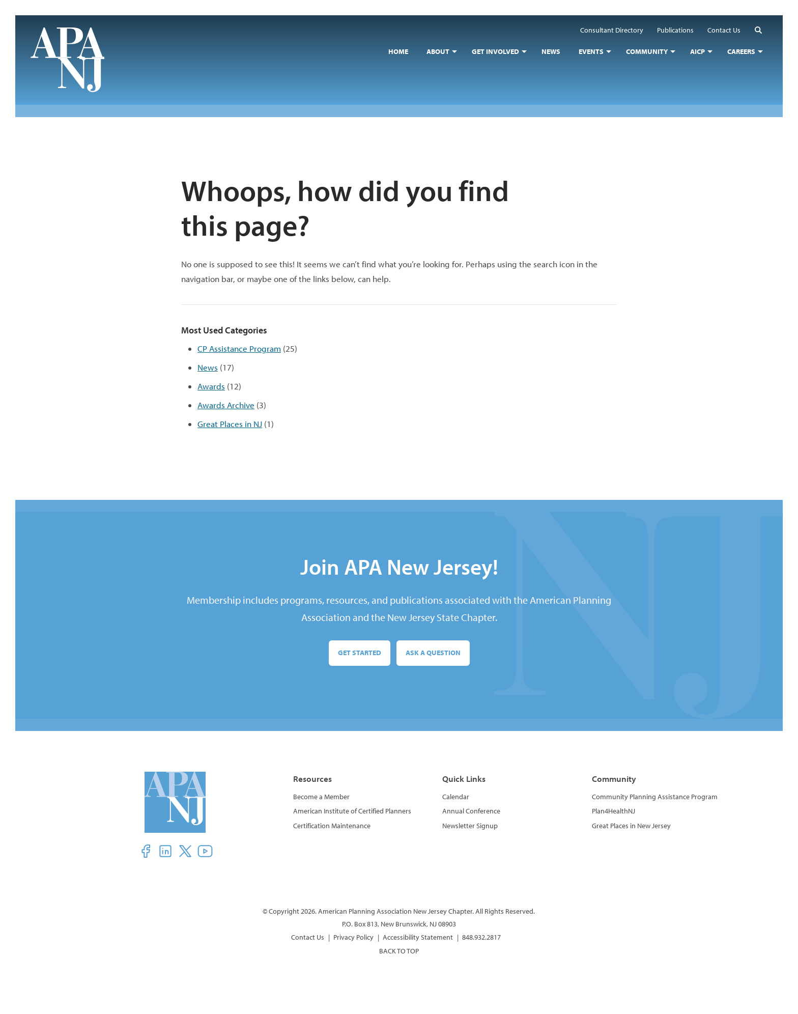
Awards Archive (225, 405)
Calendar (455, 796)
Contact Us (307, 937)
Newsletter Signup (470, 825)
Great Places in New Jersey (631, 825)
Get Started (359, 652)
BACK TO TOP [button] (399, 950)
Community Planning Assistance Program (655, 796)
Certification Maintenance (331, 825)
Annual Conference (471, 810)
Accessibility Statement (418, 937)
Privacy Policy (353, 937)
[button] (758, 29)
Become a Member (321, 796)
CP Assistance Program (239, 348)
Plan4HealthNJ (613, 810)
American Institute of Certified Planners (352, 810)
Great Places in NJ (229, 423)
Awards (211, 386)
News (207, 367)
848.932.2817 (481, 937)
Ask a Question (433, 652)
